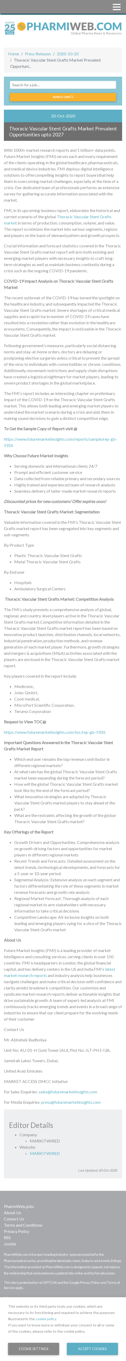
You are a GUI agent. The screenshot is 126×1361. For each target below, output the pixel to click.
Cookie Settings (33, 1349)
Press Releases (38, 53)
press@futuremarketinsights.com (71, 1102)
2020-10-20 (68, 53)
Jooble (10, 1243)
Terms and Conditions (23, 1225)
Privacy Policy (16, 1231)
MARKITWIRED (45, 1153)
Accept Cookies (92, 1349)
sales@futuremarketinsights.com (68, 1091)
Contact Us (14, 1218)
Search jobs (63, 96)
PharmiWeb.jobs (19, 1206)
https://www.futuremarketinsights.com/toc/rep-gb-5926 (55, 732)
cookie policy (46, 1319)
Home (13, 53)
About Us (12, 1212)
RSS (7, 1237)
